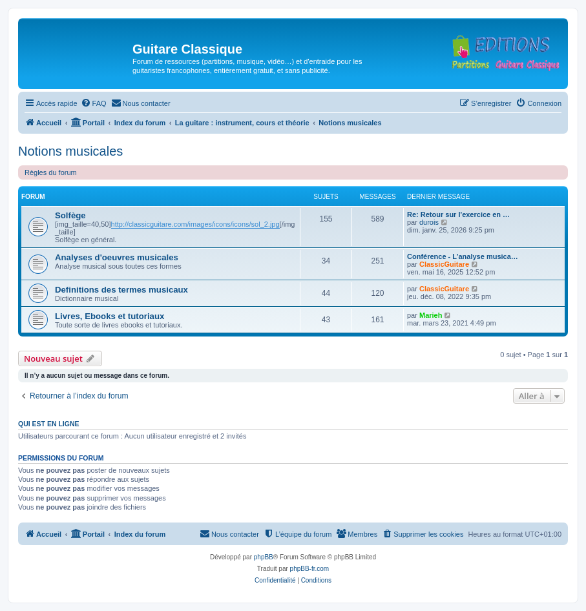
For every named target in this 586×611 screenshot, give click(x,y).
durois (429, 222)
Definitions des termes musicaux (121, 290)
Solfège (70, 215)
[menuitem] (94, 103)
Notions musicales (70, 151)
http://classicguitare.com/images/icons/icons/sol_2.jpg (195, 224)
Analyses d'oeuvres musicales (116, 257)
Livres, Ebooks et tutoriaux (109, 316)
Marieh (430, 315)
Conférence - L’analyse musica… (462, 256)
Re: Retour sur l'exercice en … (458, 214)
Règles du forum (51, 172)
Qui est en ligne (48, 424)
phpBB (263, 557)
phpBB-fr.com (310, 568)
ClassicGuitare (444, 264)
